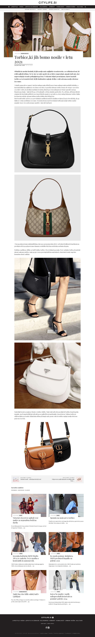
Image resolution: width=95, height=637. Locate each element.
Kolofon (51, 633)
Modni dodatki (54, 9)
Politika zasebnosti (59, 633)
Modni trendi (42, 9)
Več (24, 528)
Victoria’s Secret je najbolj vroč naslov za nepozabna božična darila (25, 520)
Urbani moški (70, 6)
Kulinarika (43, 6)
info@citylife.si (76, 633)
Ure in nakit (65, 9)
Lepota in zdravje (31, 6)
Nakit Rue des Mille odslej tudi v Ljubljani (26, 595)
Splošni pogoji (44, 633)
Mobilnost (60, 6)
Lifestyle (14, 6)
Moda (21, 6)
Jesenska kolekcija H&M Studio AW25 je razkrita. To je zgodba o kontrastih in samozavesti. (26, 558)
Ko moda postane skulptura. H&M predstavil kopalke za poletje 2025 (61, 558)
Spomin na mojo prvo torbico (62, 518)
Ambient (52, 6)
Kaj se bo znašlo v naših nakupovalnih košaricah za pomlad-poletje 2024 (61, 596)
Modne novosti (30, 9)
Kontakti (44, 623)
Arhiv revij (50, 623)
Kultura (80, 6)
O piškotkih (68, 633)
